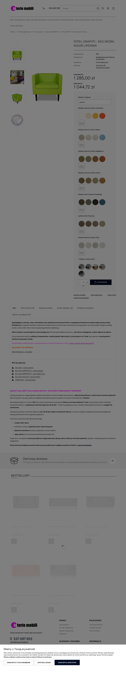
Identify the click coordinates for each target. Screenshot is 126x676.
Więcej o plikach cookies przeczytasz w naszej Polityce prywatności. (28, 657)
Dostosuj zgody (44, 662)
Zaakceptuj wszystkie (67, 662)
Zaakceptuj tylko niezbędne (18, 662)
